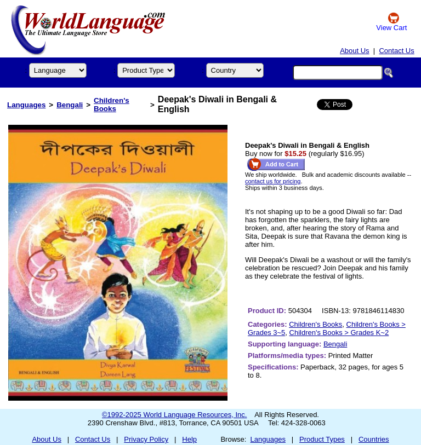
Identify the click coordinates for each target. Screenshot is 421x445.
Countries (374, 439)
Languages (26, 105)
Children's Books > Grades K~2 (339, 332)
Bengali (69, 105)
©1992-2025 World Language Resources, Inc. (174, 415)
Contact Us (396, 51)
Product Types (322, 439)
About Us (354, 51)
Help (189, 439)
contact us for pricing (273, 181)
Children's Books (111, 104)
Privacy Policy (146, 439)
